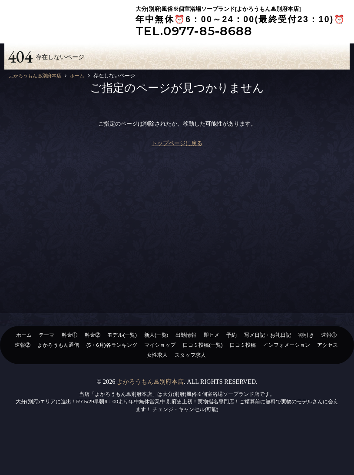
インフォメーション (286, 383)
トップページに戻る (177, 182)
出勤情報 (185, 373)
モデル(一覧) (122, 373)
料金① (69, 373)
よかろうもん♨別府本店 (150, 420)
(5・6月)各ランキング (111, 383)
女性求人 (157, 393)
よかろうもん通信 (58, 383)
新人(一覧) (156, 373)
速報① (329, 373)
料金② (92, 373)
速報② (22, 383)
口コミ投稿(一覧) (203, 383)
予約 (231, 373)
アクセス (327, 383)
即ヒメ (211, 373)
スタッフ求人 (190, 393)
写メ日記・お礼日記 (267, 373)
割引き (306, 373)
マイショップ (159, 383)
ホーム (24, 373)
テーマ (46, 373)
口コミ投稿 (243, 383)
